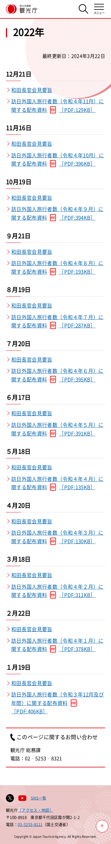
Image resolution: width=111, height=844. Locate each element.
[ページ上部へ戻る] (102, 826)
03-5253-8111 (30, 824)
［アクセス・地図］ (35, 810)
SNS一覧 (38, 798)
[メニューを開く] (99, 9)
